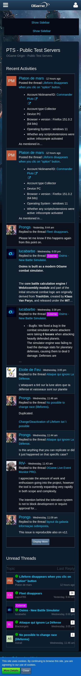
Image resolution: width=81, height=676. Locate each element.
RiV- (22, 463)
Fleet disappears (57, 231)
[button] (5, 5)
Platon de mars (31, 78)
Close (26, 670)
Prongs (25, 227)
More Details (11, 670)
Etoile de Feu (30, 370)
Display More (40, 541)
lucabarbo (27, 251)
